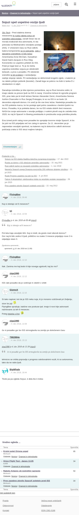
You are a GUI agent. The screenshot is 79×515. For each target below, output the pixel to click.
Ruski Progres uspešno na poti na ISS (21, 176)
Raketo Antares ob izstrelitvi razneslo (21, 471)
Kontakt (6, 510)
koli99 (5, 463)
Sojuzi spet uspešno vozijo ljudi (23, 22)
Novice (14, 457)
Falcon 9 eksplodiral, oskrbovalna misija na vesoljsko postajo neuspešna (35, 179)
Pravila (5, 501)
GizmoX (14, 290)
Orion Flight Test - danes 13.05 (18, 461)
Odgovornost (8, 506)
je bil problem (17, 75)
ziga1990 (14, 273)
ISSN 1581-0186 (48, 510)
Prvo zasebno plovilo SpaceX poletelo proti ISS (24, 186)
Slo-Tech (6, 32)
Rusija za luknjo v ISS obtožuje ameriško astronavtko (27, 163)
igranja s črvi (14, 314)
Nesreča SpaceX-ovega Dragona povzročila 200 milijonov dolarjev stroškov (36, 169)
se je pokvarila (27, 51)
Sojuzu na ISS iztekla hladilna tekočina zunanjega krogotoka (30, 159)
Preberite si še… (9, 156)
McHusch (6, 454)
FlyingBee (15, 194)
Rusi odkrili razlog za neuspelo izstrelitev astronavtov (27, 166)
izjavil (33, 220)
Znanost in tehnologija (38, 25)
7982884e (15, 337)
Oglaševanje (46, 506)
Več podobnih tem (7, 493)
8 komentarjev (10, 147)
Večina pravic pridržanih (51, 501)
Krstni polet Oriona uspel (15, 451)
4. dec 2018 (16, 25)
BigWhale (15, 369)
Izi (11, 211)
